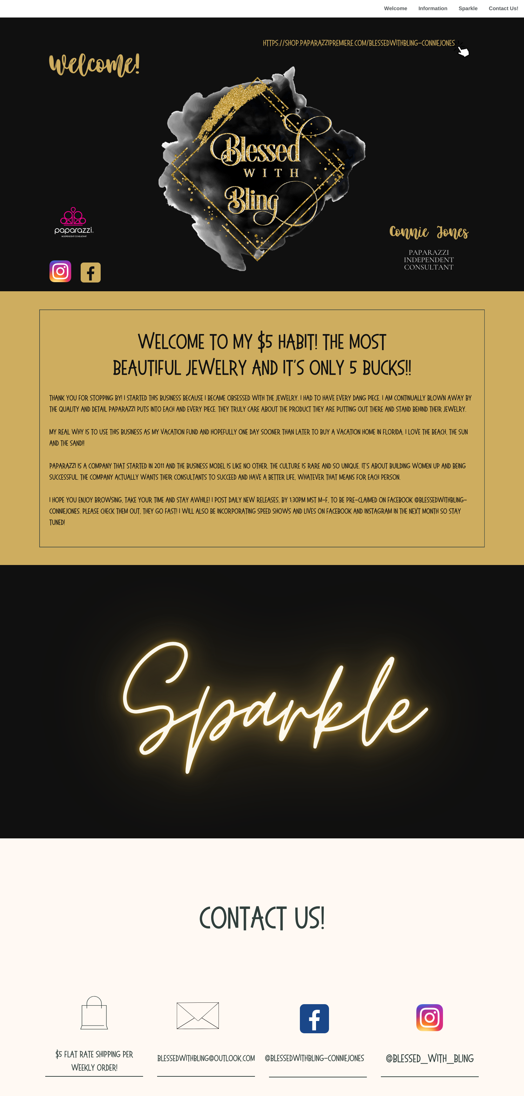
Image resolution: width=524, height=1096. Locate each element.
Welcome (395, 9)
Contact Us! (503, 9)
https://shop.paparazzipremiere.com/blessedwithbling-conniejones (359, 43)
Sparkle (468, 9)
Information (433, 9)
